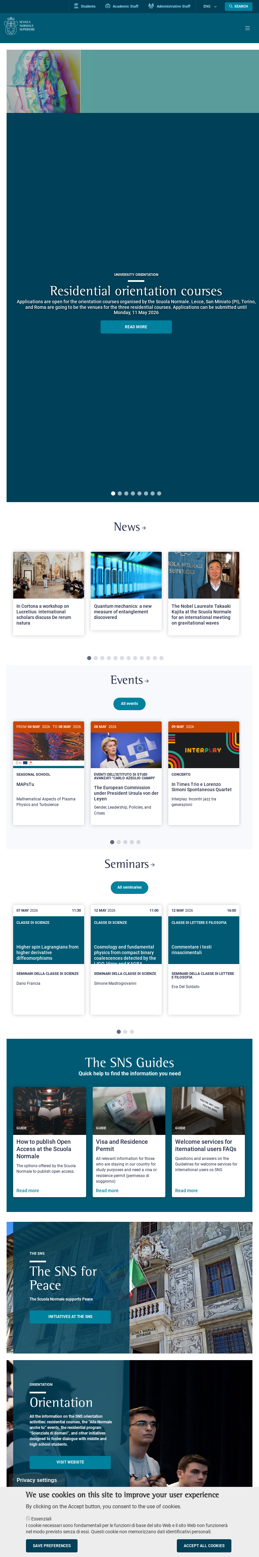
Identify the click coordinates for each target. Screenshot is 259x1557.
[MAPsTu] (48, 770)
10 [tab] (148, 660)
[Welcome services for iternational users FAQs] (208, 1151)
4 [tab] (133, 494)
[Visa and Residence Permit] (129, 1151)
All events (129, 706)
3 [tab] (126, 494)
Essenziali (41, 1518)
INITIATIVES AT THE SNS (70, 1325)
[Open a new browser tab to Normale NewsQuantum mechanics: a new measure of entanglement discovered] (126, 592)
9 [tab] (141, 660)
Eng (211, 6)
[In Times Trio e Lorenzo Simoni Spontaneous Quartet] (203, 770)
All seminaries (129, 896)
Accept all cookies (204, 1546)
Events (129, 683)
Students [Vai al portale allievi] (92, 6)
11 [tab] (155, 660)
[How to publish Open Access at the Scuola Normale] (49, 1151)
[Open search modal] (238, 6)
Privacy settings (37, 1480)
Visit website (70, 1471)
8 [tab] (159, 494)
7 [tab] (152, 494)
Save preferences (52, 1546)
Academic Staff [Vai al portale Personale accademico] (129, 6)
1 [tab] (113, 494)
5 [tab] (139, 494)
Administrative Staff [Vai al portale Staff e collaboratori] (177, 6)
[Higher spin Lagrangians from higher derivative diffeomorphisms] (48, 967)
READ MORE (136, 327)
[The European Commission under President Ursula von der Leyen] (126, 775)
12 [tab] (161, 660)
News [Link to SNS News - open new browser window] (129, 529)
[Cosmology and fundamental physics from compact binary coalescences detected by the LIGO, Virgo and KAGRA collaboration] (126, 967)
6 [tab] (146, 494)
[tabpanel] (48, 598)
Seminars (129, 873)
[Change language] (216, 7)
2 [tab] (119, 494)
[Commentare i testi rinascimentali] (203, 969)
